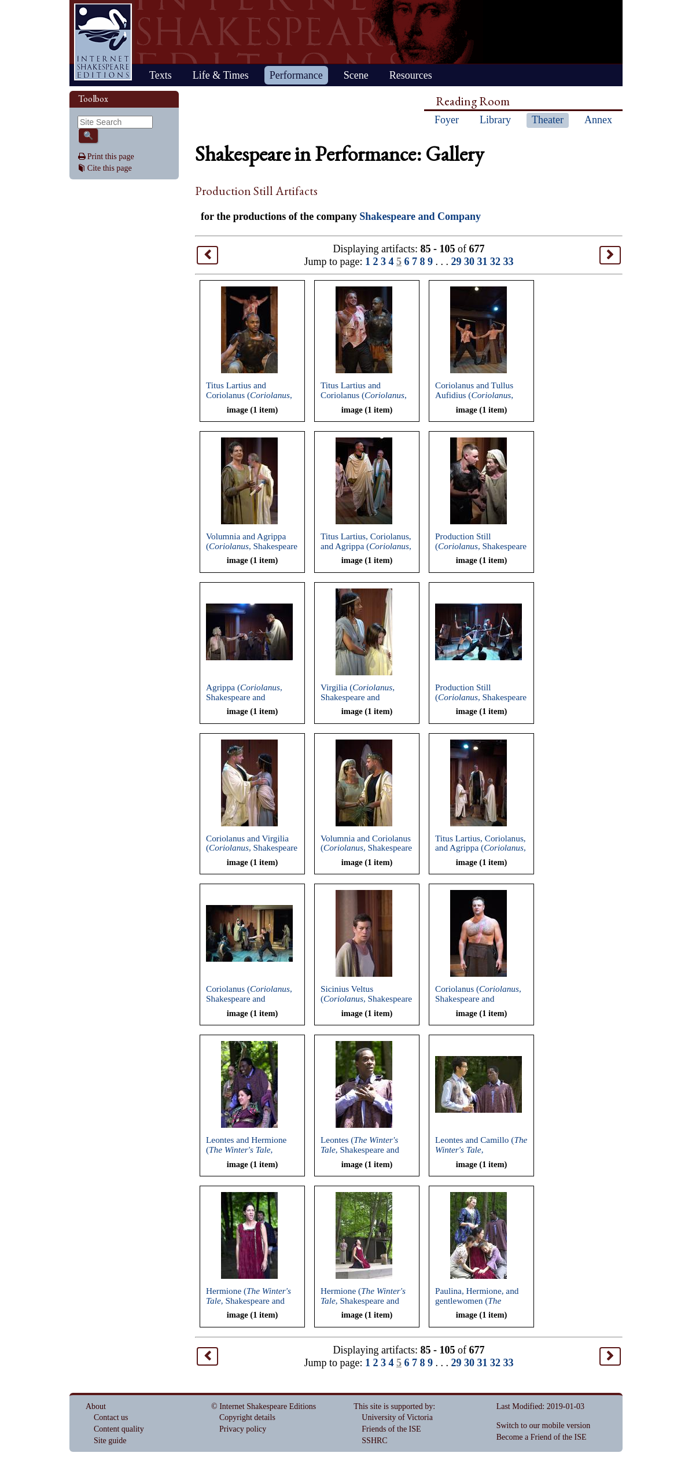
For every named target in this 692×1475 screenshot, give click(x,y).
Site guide (110, 1440)
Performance (296, 75)
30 (469, 261)
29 (456, 261)
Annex (598, 120)
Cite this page (109, 168)
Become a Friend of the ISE (541, 1437)
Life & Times (221, 75)
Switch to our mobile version (543, 1425)
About (96, 1406)
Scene (356, 75)
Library (495, 120)
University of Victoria (397, 1417)
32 (495, 261)
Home (103, 41)
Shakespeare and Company (420, 216)
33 (508, 261)
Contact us (111, 1417)
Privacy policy (242, 1429)
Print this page (110, 156)
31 (482, 261)
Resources (410, 75)
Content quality (119, 1429)
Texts (160, 75)
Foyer (447, 120)
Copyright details (247, 1417)
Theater (548, 120)
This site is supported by (393, 1406)
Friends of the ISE (391, 1429)
